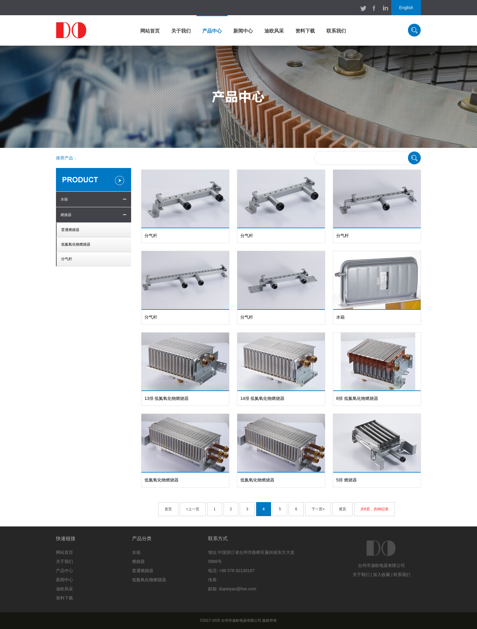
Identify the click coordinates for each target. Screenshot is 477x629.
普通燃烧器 (70, 230)
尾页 (342, 509)
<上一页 (192, 509)
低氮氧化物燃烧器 (75, 244)
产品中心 (212, 30)
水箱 (64, 199)
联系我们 (336, 30)
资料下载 (305, 30)
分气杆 (66, 259)
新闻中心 (243, 30)
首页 (168, 509)
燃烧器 (66, 215)
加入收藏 (381, 574)
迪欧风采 (274, 30)
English (406, 7)
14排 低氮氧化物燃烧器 (262, 398)
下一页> (318, 509)
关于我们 (181, 30)
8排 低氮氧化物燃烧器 (357, 398)
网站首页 (150, 30)
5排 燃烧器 (346, 479)
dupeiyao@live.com (237, 588)
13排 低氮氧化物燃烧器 (166, 398)
